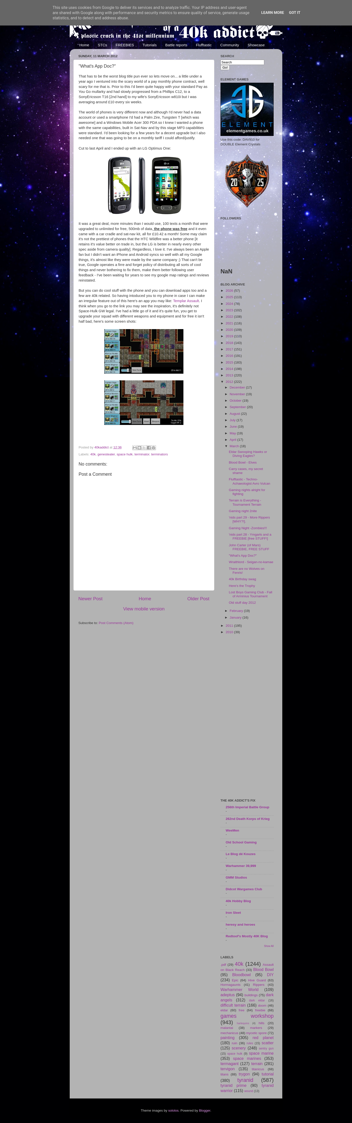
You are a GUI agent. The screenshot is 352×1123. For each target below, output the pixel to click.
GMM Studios (236, 877)
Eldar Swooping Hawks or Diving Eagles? (248, 454)
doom (262, 1005)
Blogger (204, 1110)
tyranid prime (233, 1085)
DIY (270, 974)
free (241, 1010)
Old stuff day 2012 (242, 602)
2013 (230, 375)
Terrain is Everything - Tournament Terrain (245, 502)
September (238, 407)
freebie (260, 1010)
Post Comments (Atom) (116, 623)
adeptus (227, 994)
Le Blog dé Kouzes (241, 854)
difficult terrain (233, 1005)
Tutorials (150, 45)
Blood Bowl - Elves (243, 462)
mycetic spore (256, 1033)
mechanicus (229, 1033)
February (237, 611)
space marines (247, 1058)
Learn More (272, 12)
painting (227, 1037)
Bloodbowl (241, 974)
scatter (268, 1043)
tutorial (268, 1074)
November (238, 394)
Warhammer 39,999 (241, 866)
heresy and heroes (240, 924)
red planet (263, 1037)
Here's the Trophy (242, 586)
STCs (102, 45)
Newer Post (90, 598)
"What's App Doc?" (243, 555)
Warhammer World (239, 989)
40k (93, 454)
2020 (230, 330)
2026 (230, 290)
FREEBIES (125, 45)
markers (256, 1028)
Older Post (198, 598)
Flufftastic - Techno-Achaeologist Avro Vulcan (249, 481)
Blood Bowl (263, 969)
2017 (230, 349)
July (233, 420)
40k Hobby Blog (238, 901)
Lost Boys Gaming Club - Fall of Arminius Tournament (250, 594)
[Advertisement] (247, 717)
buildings (251, 995)
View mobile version (144, 608)
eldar (224, 1010)
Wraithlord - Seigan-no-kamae (251, 562)
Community (229, 45)
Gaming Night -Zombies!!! (248, 528)
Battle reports (176, 45)
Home (84, 45)
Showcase (256, 45)
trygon (244, 1074)
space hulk (125, 454)
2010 (230, 632)
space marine (261, 1053)
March (235, 446)
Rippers (258, 985)
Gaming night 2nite (243, 511)
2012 (230, 382)
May (233, 433)
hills (261, 1023)
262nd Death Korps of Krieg (248, 819)
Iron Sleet (233, 912)
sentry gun (266, 1048)
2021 (230, 323)
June (234, 426)
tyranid (245, 1080)
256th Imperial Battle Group (247, 807)
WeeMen (232, 830)
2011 (230, 625)
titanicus (258, 1069)
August (235, 414)
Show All (269, 946)
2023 (230, 310)
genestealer (106, 454)
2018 (230, 343)
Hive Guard (257, 980)
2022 (230, 316)
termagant (229, 1063)
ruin (234, 1043)
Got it (294, 12)
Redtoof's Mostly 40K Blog (247, 936)
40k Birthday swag (242, 579)
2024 (230, 304)
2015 (230, 362)
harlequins (243, 1023)
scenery (239, 1048)
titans (224, 1074)
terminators (159, 454)
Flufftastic (204, 45)
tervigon (227, 1069)
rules (250, 1043)
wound (248, 1091)
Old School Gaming (241, 842)
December (238, 387)
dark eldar (257, 1000)
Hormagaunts (230, 985)
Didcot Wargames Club (244, 889)
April (233, 440)
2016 (230, 356)
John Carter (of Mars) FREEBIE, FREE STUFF (249, 547)
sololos (173, 1110)
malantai (226, 1028)
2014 (230, 369)
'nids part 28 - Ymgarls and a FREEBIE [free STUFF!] (250, 536)
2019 (230, 336)
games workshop (247, 1016)
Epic (235, 980)
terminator (141, 454)
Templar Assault (186, 301)
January (236, 617)
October (236, 400)
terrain (257, 1063)
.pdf (223, 964)
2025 (230, 297)
